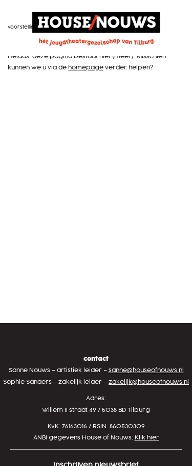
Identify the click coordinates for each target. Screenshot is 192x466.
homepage (85, 67)
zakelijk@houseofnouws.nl (149, 382)
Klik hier (147, 437)
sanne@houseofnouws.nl (146, 370)
